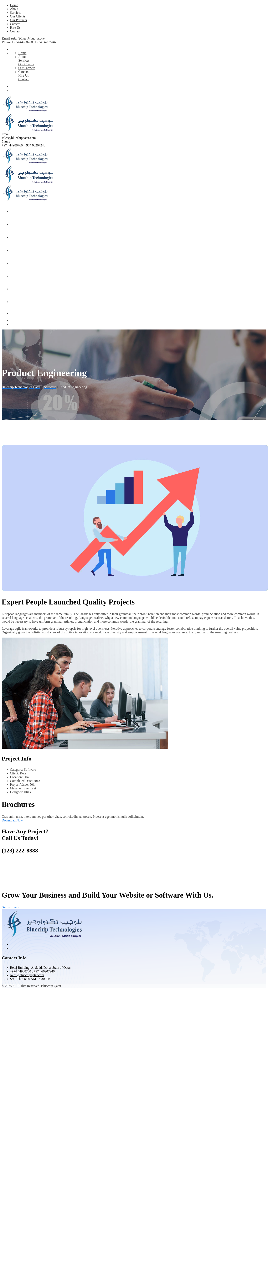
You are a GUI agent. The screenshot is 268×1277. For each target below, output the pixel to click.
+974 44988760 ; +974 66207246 (32, 971)
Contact (15, 31)
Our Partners (18, 20)
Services (15, 12)
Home (14, 5)
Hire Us (15, 27)
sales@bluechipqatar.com (28, 38)
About (14, 9)
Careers (15, 24)
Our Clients (17, 16)
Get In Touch (10, 907)
